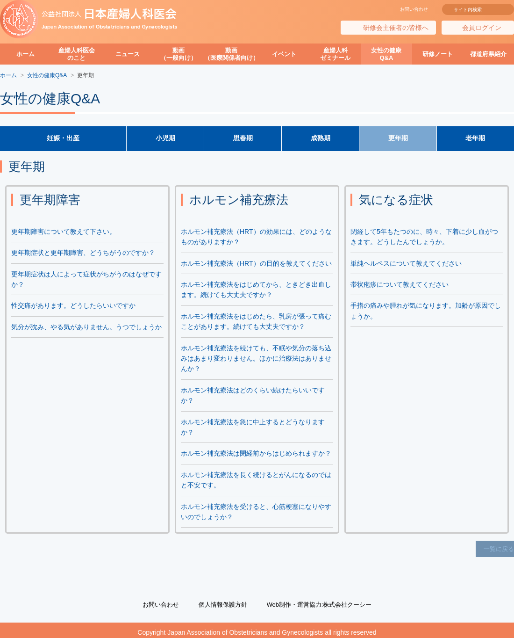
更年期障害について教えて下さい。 (63, 233)
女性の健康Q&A (386, 54)
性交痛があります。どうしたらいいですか (73, 307)
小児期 (165, 139)
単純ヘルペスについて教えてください (406, 264)
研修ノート (437, 54)
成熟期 (320, 139)
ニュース (127, 54)
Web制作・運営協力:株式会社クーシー (322, 600)
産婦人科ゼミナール (335, 54)
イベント (284, 54)
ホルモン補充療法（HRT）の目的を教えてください (256, 264)
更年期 (398, 139)
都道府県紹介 (488, 54)
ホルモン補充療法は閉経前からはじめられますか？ (256, 455)
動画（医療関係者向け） (231, 54)
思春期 (243, 139)
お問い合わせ (414, 9)
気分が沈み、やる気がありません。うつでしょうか (86, 328)
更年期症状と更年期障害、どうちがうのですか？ (83, 254)
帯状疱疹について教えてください (399, 286)
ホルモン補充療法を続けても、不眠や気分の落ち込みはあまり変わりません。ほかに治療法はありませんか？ (256, 360)
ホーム (25, 54)
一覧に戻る (500, 548)
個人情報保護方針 (220, 600)
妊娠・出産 (63, 139)
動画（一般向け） (178, 54)
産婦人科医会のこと (76, 54)
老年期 (475, 139)
